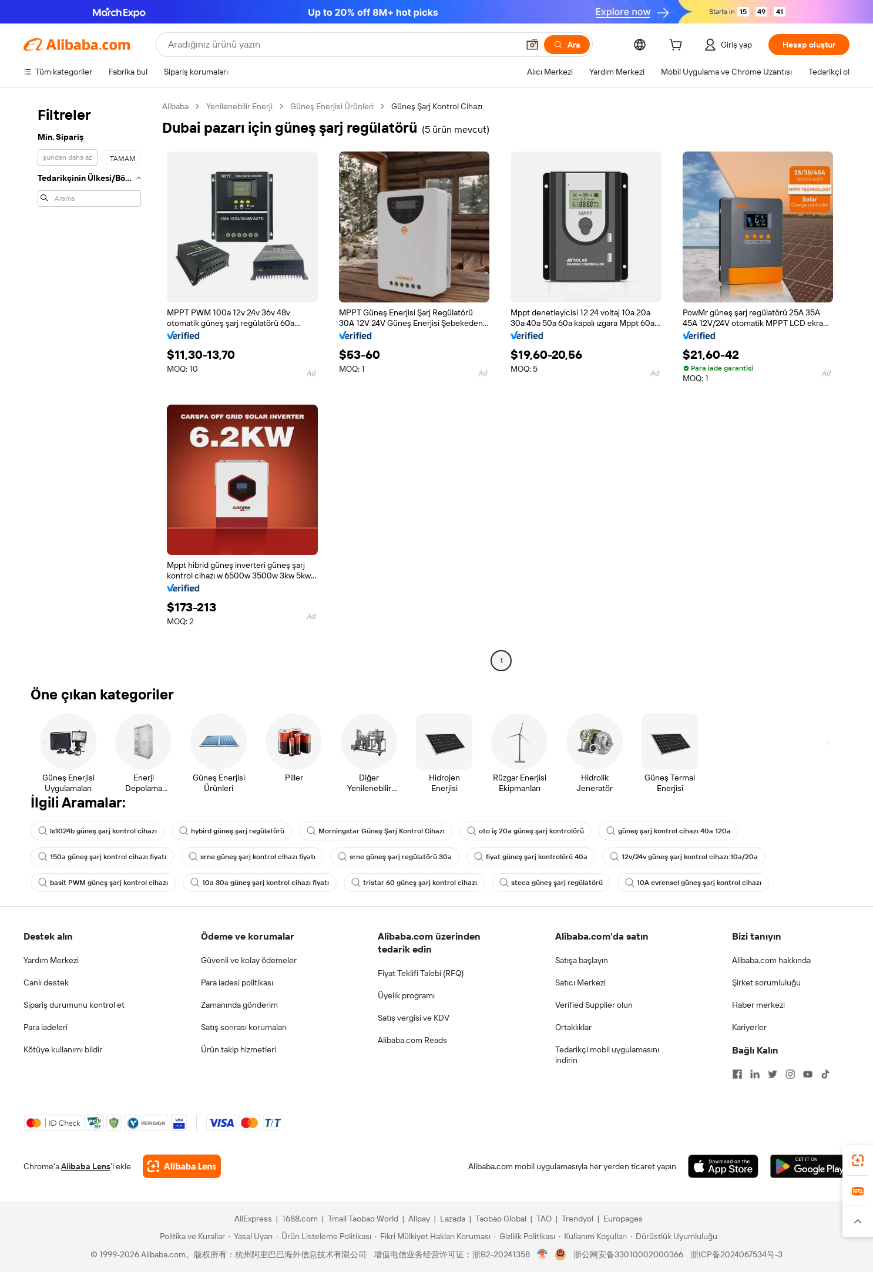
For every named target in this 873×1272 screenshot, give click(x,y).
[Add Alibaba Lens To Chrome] (182, 1166)
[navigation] (89, 385)
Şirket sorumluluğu (766, 982)
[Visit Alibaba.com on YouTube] (808, 1074)
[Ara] (567, 44)
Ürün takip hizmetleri (238, 1049)
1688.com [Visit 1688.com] (300, 1218)
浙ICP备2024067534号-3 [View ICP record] (736, 1254)
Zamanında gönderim (239, 1004)
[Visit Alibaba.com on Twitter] (772, 1074)
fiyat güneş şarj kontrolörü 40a (530, 857)
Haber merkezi (758, 1004)
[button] (532, 45)
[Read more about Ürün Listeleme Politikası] (323, 1236)
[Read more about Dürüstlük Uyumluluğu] (673, 1236)
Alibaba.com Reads (412, 1040)
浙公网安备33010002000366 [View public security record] (628, 1254)
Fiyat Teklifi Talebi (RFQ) (421, 973)
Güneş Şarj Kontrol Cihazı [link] (436, 106)
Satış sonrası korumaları (244, 1027)
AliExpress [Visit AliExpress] (253, 1218)
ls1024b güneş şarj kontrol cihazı (97, 831)
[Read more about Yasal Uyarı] (251, 1236)
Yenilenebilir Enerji (239, 106)
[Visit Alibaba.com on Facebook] (737, 1074)
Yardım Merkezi (51, 960)
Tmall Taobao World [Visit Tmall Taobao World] (363, 1218)
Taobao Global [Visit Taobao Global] (500, 1218)
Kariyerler (749, 1027)
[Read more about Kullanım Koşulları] (593, 1236)
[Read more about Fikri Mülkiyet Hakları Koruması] (433, 1236)
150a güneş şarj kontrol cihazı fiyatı (102, 857)
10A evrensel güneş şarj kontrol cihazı (693, 882)
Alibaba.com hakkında (771, 960)
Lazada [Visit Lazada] (452, 1218)
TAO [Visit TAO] (544, 1218)
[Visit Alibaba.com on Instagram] (790, 1074)
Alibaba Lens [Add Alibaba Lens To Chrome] (85, 1166)
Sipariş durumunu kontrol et (74, 1004)
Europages (623, 1218)
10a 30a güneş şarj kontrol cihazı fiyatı (259, 882)
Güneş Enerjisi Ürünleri (332, 106)
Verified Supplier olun (594, 1004)
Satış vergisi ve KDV (413, 1017)
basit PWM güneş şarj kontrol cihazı (103, 882)
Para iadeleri (45, 1027)
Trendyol (577, 1218)
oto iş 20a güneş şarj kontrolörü (525, 831)
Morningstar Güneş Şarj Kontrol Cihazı (376, 831)
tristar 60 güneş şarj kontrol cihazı (414, 882)
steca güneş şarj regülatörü (551, 882)
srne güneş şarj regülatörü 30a (395, 857)
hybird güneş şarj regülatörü (231, 831)
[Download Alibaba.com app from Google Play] (810, 1166)
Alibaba (175, 106)
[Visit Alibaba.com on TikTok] (825, 1074)
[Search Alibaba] (342, 44)
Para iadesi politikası (237, 982)
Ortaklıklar (573, 1027)
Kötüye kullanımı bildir (62, 1049)
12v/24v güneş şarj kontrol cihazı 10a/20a (684, 857)
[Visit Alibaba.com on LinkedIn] (755, 1074)
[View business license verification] (542, 1254)
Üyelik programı (406, 995)
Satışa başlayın (581, 960)
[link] (857, 1160)
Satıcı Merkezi (580, 982)
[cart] (678, 46)
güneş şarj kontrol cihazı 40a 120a (668, 831)
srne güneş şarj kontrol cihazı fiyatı (252, 857)
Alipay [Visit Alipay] (419, 1218)
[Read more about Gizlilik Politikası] (524, 1236)
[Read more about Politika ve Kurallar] (190, 1236)
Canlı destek (46, 982)
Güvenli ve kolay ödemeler (249, 960)
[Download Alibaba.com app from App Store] (723, 1166)
